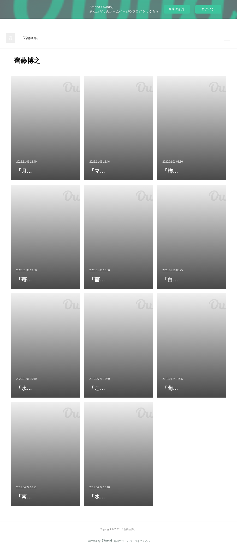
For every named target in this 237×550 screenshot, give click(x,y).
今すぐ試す (176, 9)
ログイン (208, 9)
